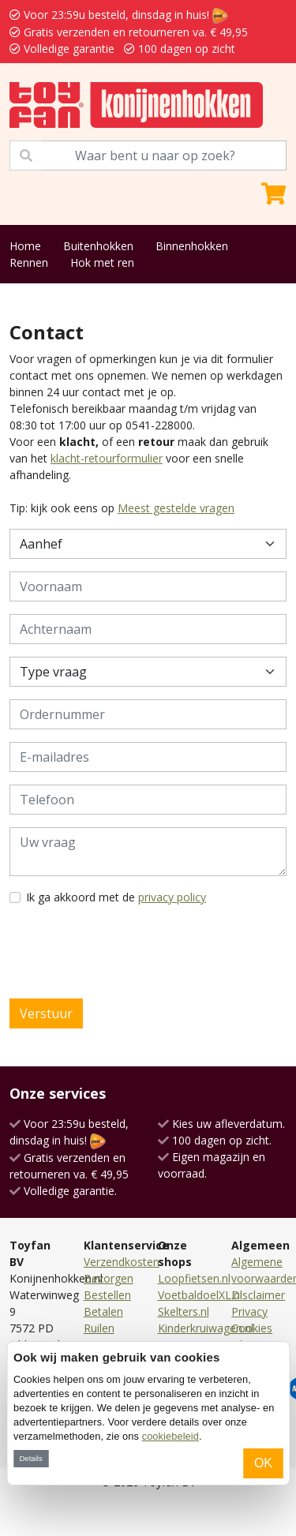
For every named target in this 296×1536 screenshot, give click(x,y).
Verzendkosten (121, 1261)
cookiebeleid (170, 1436)
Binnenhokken (191, 245)
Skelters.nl (183, 1311)
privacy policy (172, 897)
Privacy (249, 1311)
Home (25, 245)
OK (263, 1463)
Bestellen (107, 1294)
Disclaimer (258, 1294)
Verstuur (46, 1013)
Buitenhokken (98, 245)
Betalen (103, 1311)
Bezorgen (108, 1278)
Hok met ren (102, 262)
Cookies (251, 1328)
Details (30, 1458)
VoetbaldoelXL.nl (200, 1294)
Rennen (28, 262)
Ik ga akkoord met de (116, 897)
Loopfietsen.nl (194, 1278)
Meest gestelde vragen (176, 507)
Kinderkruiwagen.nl (205, 1328)
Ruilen (99, 1328)
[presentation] (129, 951)
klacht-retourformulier (107, 458)
